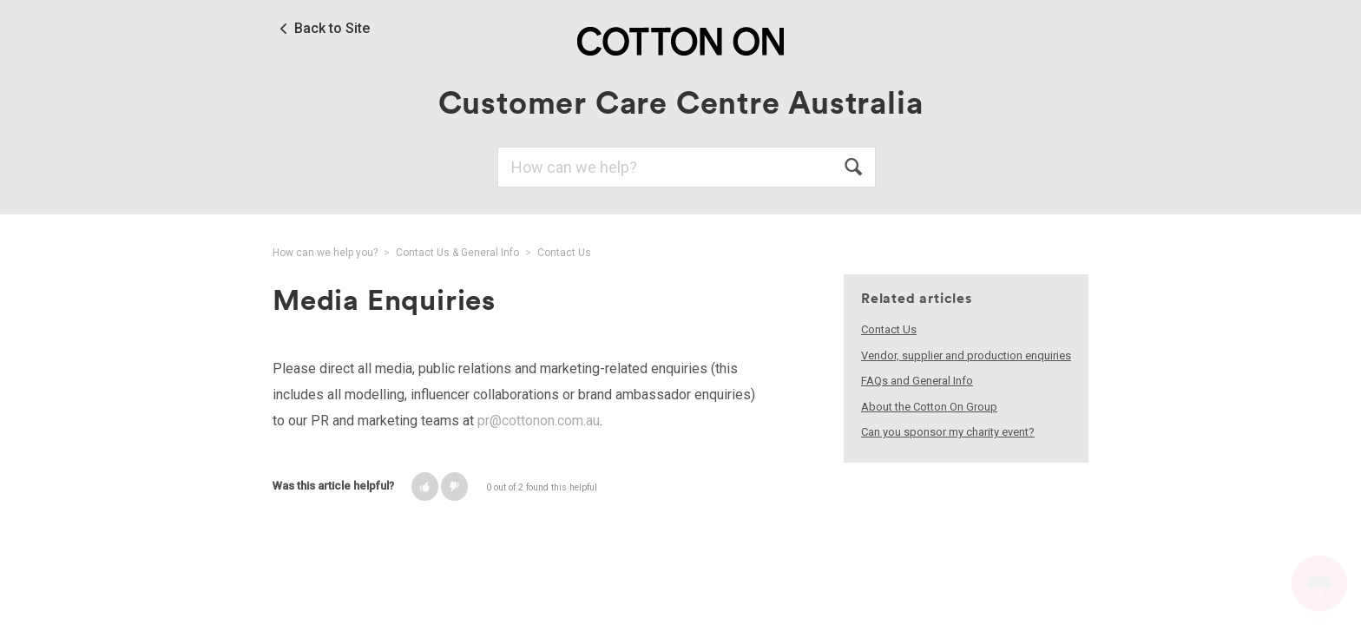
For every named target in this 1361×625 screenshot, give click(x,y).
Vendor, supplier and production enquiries (966, 355)
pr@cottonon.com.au (538, 420)
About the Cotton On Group (929, 406)
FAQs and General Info (917, 380)
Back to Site (332, 29)
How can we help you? (325, 253)
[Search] (686, 167)
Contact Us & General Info (457, 253)
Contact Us (564, 253)
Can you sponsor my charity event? (948, 431)
